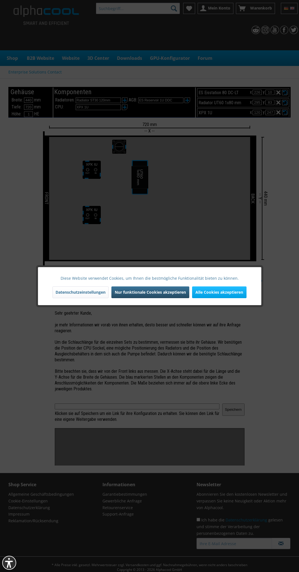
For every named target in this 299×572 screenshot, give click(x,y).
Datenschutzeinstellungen (81, 292)
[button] (9, 562)
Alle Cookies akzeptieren (219, 292)
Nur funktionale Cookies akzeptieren (150, 292)
